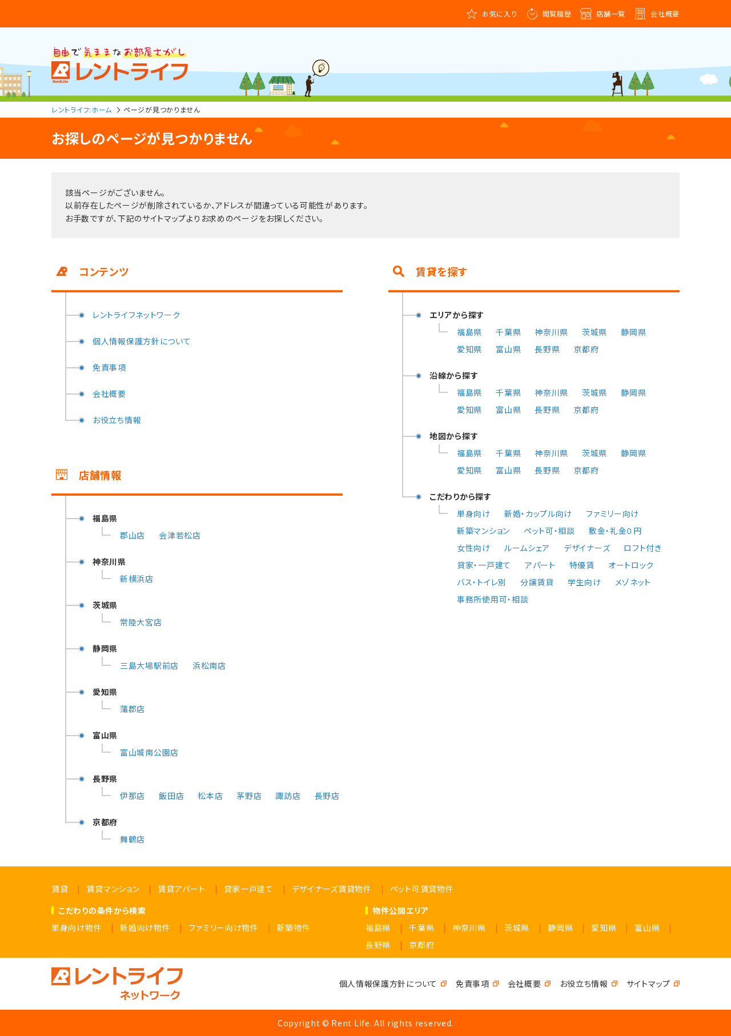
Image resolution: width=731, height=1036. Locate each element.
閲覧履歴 (557, 13)
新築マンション (483, 530)
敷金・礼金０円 (615, 530)
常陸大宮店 (141, 622)
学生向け (584, 582)
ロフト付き (643, 547)
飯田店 (171, 795)
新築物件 (294, 927)
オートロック (631, 565)
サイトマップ (648, 983)
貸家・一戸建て (484, 565)
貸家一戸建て (249, 888)
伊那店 (132, 795)
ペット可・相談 (549, 530)
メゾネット (633, 582)
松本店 (210, 795)
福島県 (469, 332)
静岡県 (633, 332)
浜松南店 (209, 665)
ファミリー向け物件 (223, 927)
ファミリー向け (612, 513)
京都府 (586, 349)
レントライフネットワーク (136, 314)
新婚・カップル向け (538, 513)
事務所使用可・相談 (492, 599)
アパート (540, 565)
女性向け (474, 547)
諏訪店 (287, 795)
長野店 (327, 795)
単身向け (474, 513)
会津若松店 (180, 535)
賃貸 (59, 888)
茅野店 (249, 795)
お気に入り (499, 13)
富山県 (508, 349)
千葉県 (508, 332)
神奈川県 (551, 332)
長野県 (547, 349)
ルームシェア (527, 547)
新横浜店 (137, 578)
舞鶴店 (132, 839)
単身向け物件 (76, 927)
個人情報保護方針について (142, 341)
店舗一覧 (610, 13)
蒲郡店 (132, 708)
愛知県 (469, 349)
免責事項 (109, 367)
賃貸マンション (112, 888)
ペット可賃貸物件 (422, 888)
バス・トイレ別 (482, 582)
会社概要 (665, 13)
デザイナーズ (587, 547)
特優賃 (582, 565)
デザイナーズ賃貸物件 (332, 888)
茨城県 (594, 332)
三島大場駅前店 (149, 665)
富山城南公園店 (149, 752)
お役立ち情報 (117, 419)
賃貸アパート (181, 888)
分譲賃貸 (537, 582)
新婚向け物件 (145, 927)
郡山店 (132, 535)
